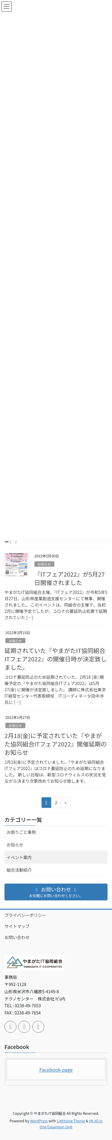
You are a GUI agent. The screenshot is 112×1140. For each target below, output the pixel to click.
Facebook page (56, 1069)
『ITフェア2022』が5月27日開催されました (69, 578)
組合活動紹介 (19, 870)
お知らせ (44, 564)
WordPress (39, 1120)
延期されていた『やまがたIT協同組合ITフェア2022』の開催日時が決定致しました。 (55, 659)
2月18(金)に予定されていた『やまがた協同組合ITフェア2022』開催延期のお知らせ (55, 744)
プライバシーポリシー (25, 915)
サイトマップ (17, 926)
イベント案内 (19, 857)
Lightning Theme (71, 1120)
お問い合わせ (17, 937)
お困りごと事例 (21, 832)
